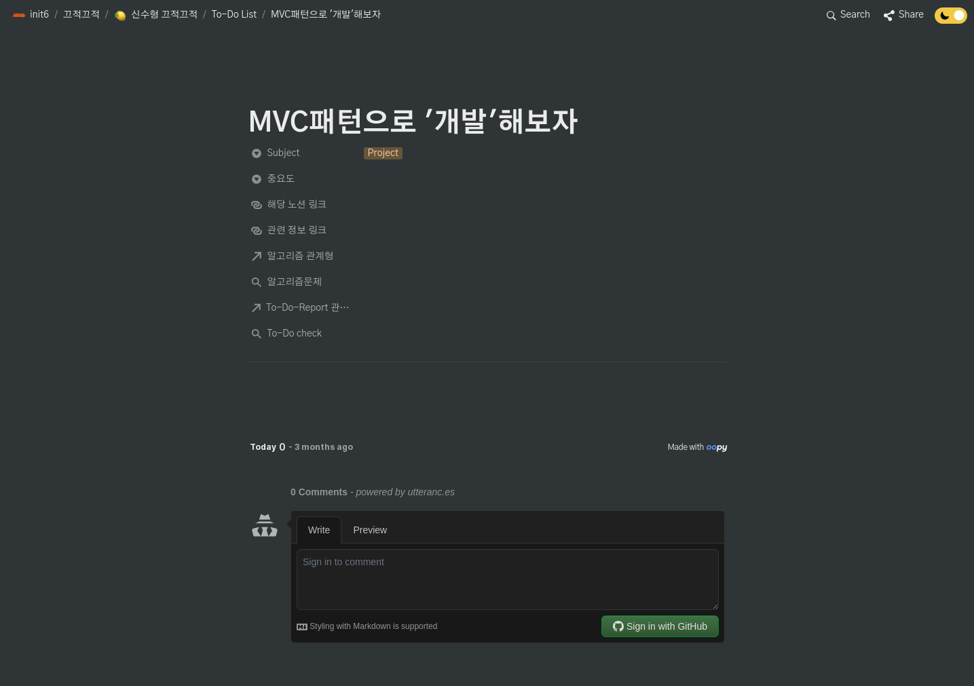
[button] (30, 15)
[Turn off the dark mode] (951, 20)
